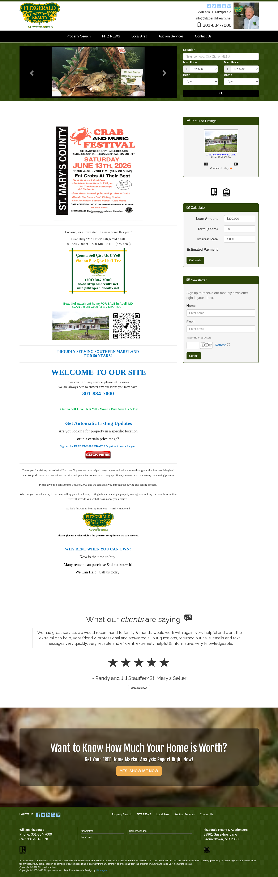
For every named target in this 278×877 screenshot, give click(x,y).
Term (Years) (208, 229)
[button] (31, 72)
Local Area (162, 814)
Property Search (122, 814)
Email (191, 322)
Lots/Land (86, 837)
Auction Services (184, 814)
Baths (228, 75)
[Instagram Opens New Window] (228, 6)
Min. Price (190, 62)
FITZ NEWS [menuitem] (111, 36)
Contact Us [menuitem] (203, 36)
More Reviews (139, 688)
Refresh (221, 345)
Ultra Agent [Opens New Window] (101, 870)
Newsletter (87, 831)
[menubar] (139, 36)
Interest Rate (207, 239)
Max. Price (231, 62)
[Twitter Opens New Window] (213, 6)
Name (191, 306)
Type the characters (199, 337)
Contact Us (206, 814)
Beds (186, 75)
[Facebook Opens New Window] (208, 6)
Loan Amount (207, 219)
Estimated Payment (202, 249)
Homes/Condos (138, 831)
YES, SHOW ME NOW (139, 771)
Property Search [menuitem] (79, 36)
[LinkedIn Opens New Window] (218, 6)
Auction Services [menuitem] (171, 36)
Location (189, 49)
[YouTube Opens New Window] (223, 6)
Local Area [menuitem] (139, 36)
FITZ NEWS (144, 814)
